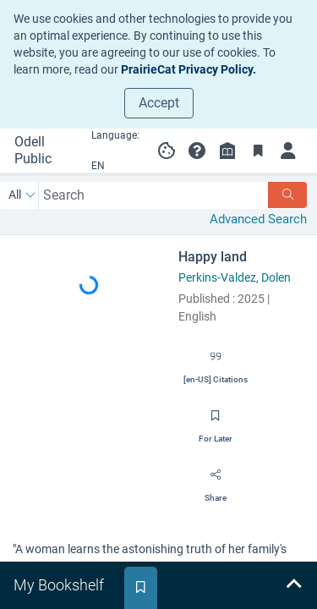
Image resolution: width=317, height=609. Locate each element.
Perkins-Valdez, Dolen (234, 277)
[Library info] (227, 150)
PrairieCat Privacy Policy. (188, 69)
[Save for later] (216, 421)
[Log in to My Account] (288, 150)
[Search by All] (22, 195)
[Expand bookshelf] (293, 585)
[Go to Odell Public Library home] (41, 151)
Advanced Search (258, 219)
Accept (159, 103)
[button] (197, 150)
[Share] (215, 480)
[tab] (60, 585)
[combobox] (153, 195)
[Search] (287, 195)
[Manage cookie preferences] (166, 150)
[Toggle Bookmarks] (258, 150)
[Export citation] (215, 362)
